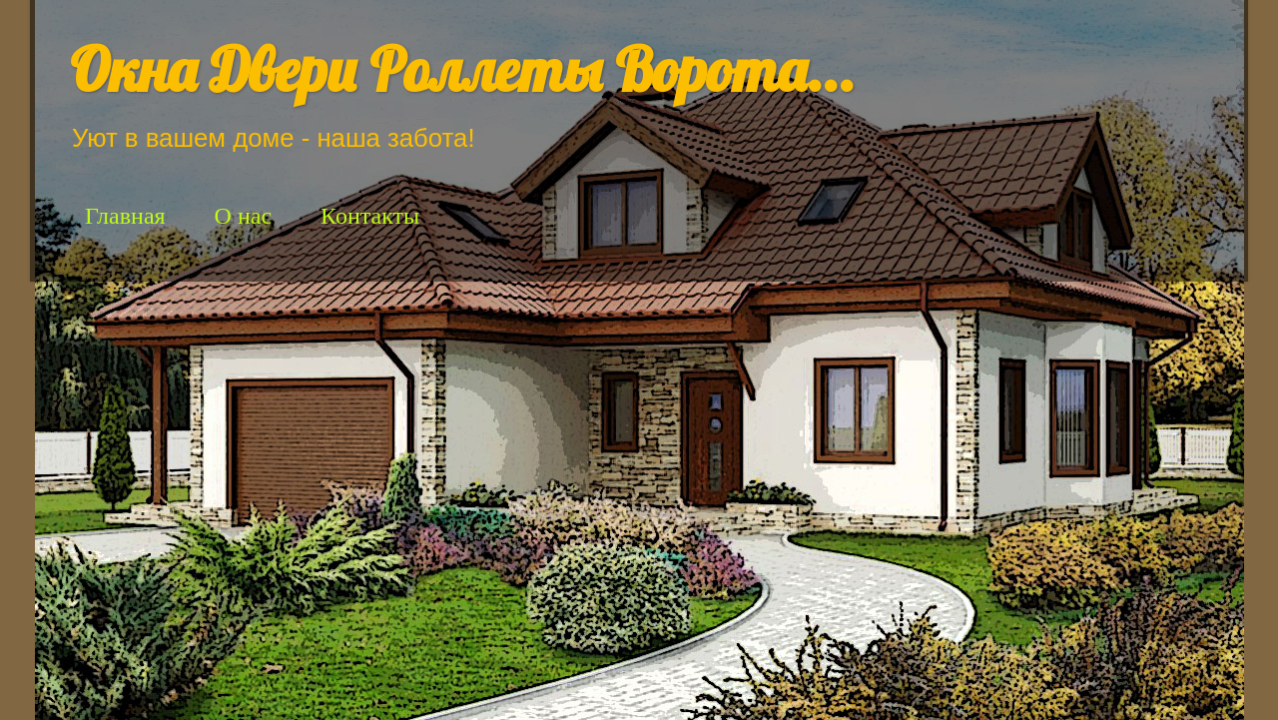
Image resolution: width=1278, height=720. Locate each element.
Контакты (369, 216)
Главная (125, 216)
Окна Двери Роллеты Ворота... (462, 69)
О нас (243, 216)
